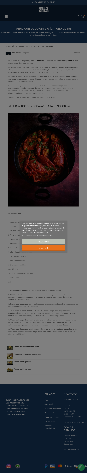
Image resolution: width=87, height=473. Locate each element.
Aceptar (43, 248)
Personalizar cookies (45, 236)
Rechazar (43, 241)
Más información (29, 236)
